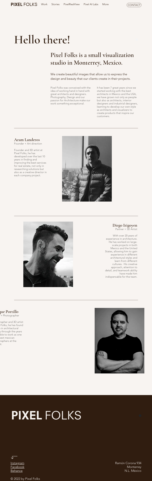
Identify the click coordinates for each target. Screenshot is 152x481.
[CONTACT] (134, 5)
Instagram (17, 463)
